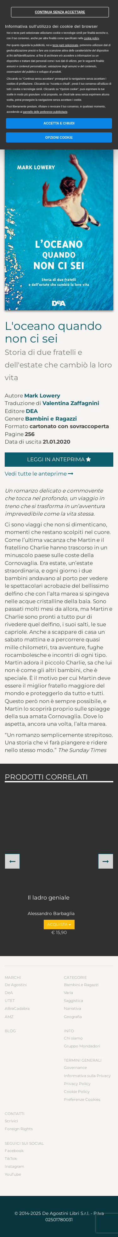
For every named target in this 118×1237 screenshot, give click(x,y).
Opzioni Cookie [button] (59, 137)
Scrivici (11, 1121)
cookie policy (91, 38)
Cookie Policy (77, 1091)
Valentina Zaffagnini (70, 403)
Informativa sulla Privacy (87, 1075)
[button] (12, 861)
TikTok (11, 1158)
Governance (75, 1067)
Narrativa (72, 1008)
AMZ (9, 1016)
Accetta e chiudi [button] (59, 123)
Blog (10, 1030)
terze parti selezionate (65, 45)
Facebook (14, 1150)
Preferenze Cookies (82, 1099)
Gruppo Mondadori (82, 1046)
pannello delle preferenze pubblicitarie (45, 111)
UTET (10, 1000)
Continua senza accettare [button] (60, 12)
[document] (59, 58)
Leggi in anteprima (59, 459)
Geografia (73, 1016)
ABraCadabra (17, 1008)
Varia (68, 992)
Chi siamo (73, 1038)
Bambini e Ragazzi (51, 418)
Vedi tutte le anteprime (39, 473)
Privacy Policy (77, 1083)
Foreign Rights (19, 1128)
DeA (32, 411)
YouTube (13, 1174)
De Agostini (16, 984)
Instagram (14, 1166)
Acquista (59, 924)
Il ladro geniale (49, 898)
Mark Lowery (42, 395)
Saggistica (73, 1000)
